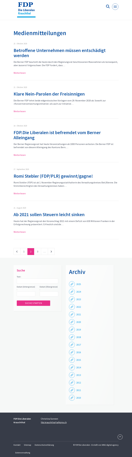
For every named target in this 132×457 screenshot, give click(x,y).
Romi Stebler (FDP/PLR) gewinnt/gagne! (53, 176)
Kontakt (17, 445)
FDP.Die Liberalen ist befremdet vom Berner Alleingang (57, 135)
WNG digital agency (110, 445)
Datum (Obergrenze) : (49, 288)
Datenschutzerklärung (44, 445)
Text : (19, 276)
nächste (51, 252)
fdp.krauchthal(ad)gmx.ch (54, 422)
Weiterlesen (20, 72)
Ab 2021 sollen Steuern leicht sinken (49, 214)
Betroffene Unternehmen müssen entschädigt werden (60, 52)
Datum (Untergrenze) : (26, 288)
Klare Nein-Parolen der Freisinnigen (49, 94)
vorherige (17, 252)
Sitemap (27, 445)
